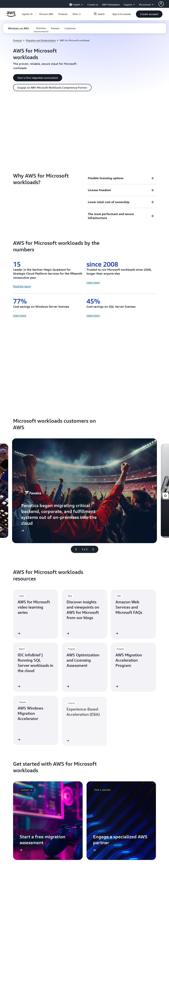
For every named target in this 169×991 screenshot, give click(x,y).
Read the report (22, 286)
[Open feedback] (165, 495)
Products (17, 40)
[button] (46, 14)
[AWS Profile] (161, 4)
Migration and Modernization (41, 40)
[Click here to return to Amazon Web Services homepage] (11, 16)
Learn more (93, 282)
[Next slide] (94, 549)
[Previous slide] (74, 549)
